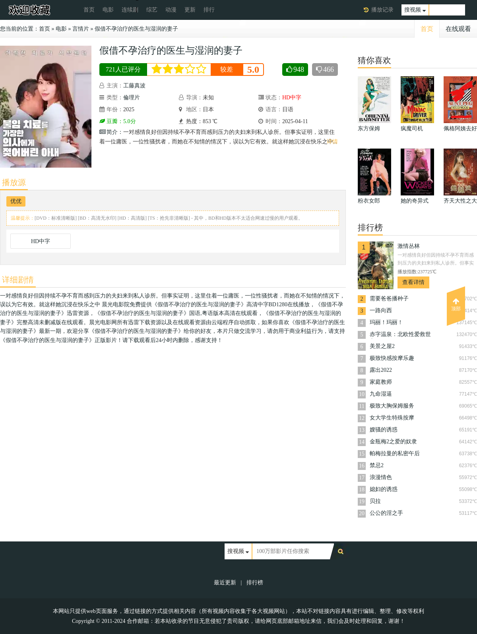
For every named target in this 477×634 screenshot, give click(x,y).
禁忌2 (377, 465)
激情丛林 (409, 246)
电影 (108, 10)
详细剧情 (18, 279)
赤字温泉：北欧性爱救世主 (400, 335)
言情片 (80, 29)
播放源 (14, 182)
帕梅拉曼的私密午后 (395, 453)
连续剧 (130, 10)
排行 (209, 10)
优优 (15, 201)
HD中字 (40, 241)
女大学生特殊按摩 (392, 418)
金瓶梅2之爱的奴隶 (393, 442)
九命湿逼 (381, 394)
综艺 (151, 10)
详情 (332, 142)
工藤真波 (134, 86)
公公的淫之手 (386, 513)
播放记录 (382, 10)
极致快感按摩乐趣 (392, 358)
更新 (190, 10)
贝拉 (375, 501)
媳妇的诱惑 (384, 489)
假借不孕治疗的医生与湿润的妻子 (136, 29)
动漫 (170, 10)
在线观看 (458, 28)
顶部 (456, 304)
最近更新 (225, 583)
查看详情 (413, 282)
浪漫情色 (381, 477)
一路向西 (381, 310)
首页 (89, 10)
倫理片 (131, 98)
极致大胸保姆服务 (392, 406)
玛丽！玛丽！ (386, 322)
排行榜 (254, 583)
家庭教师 (381, 382)
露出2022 (381, 370)
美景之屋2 (382, 346)
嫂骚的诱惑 (384, 430)
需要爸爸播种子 (389, 299)
